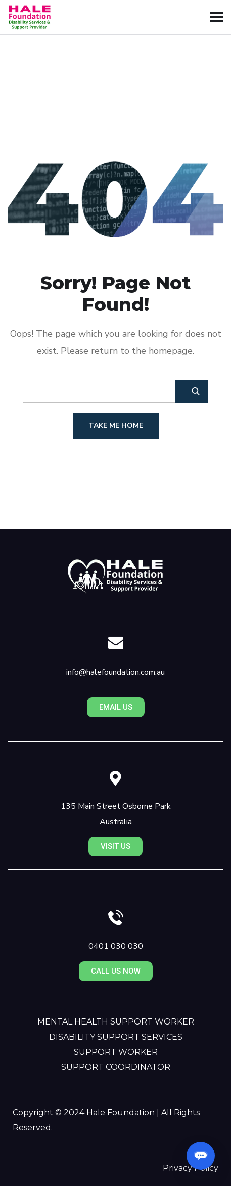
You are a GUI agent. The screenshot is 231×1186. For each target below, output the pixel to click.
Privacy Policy (190, 1168)
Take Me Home (115, 425)
